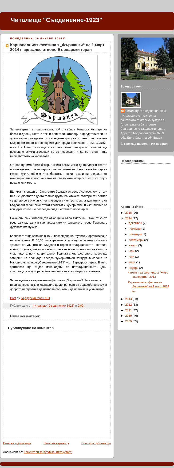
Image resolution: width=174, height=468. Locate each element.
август (133, 245)
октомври (135, 234)
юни (132, 256)
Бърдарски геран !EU (35, 298)
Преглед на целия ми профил (146, 143)
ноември (135, 228)
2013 (129, 299)
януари (134, 268)
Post (13, 298)
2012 (129, 304)
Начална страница (56, 443)
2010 (129, 315)
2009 (129, 321)
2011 (129, 310)
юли (132, 251)
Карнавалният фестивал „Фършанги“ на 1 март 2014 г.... (148, 286)
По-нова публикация (17, 443)
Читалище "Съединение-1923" (56, 19)
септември (136, 240)
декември (136, 223)
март (132, 262)
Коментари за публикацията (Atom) (48, 452)
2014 (129, 218)
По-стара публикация (96, 443)
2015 (129, 212)
